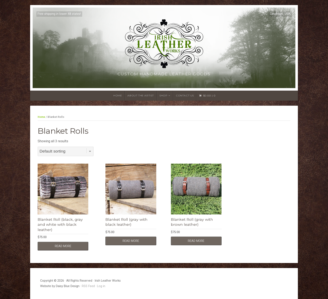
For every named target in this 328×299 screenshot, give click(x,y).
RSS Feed (88, 286)
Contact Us (185, 95)
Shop (163, 95)
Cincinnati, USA (280, 14)
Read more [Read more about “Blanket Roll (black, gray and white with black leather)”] (63, 246)
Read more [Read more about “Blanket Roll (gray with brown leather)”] (196, 241)
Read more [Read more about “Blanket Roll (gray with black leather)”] (131, 241)
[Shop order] (66, 151)
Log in (101, 286)
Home (117, 95)
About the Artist (140, 95)
